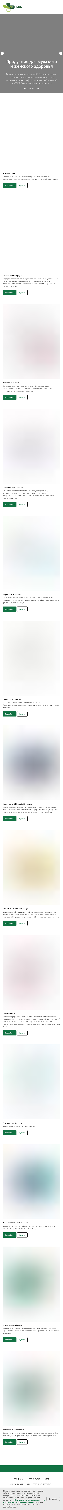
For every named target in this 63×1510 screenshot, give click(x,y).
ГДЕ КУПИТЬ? (34, 1479)
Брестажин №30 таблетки (13, 487)
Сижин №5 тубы (9, 1013)
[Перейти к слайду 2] (27, 88)
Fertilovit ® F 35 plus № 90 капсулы (16, 909)
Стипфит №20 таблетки (12, 1325)
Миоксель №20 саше (11, 383)
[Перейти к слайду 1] (25, 88)
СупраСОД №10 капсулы (12, 699)
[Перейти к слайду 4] (32, 88)
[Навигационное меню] (58, 7)
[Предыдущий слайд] (2, 53)
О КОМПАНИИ (16, 1484)
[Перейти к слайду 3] (30, 88)
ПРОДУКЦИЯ (19, 1479)
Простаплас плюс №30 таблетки (15, 1223)
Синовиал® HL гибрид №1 (13, 275)
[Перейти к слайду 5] (35, 88)
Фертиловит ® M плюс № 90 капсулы (17, 804)
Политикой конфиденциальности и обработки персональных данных (24, 1501)
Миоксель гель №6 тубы (12, 1123)
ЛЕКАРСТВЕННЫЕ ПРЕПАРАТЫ (40, 1484)
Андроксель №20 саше (12, 594)
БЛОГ (47, 1479)
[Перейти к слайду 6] (38, 88)
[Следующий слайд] (60, 53)
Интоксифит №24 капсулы (13, 1430)
